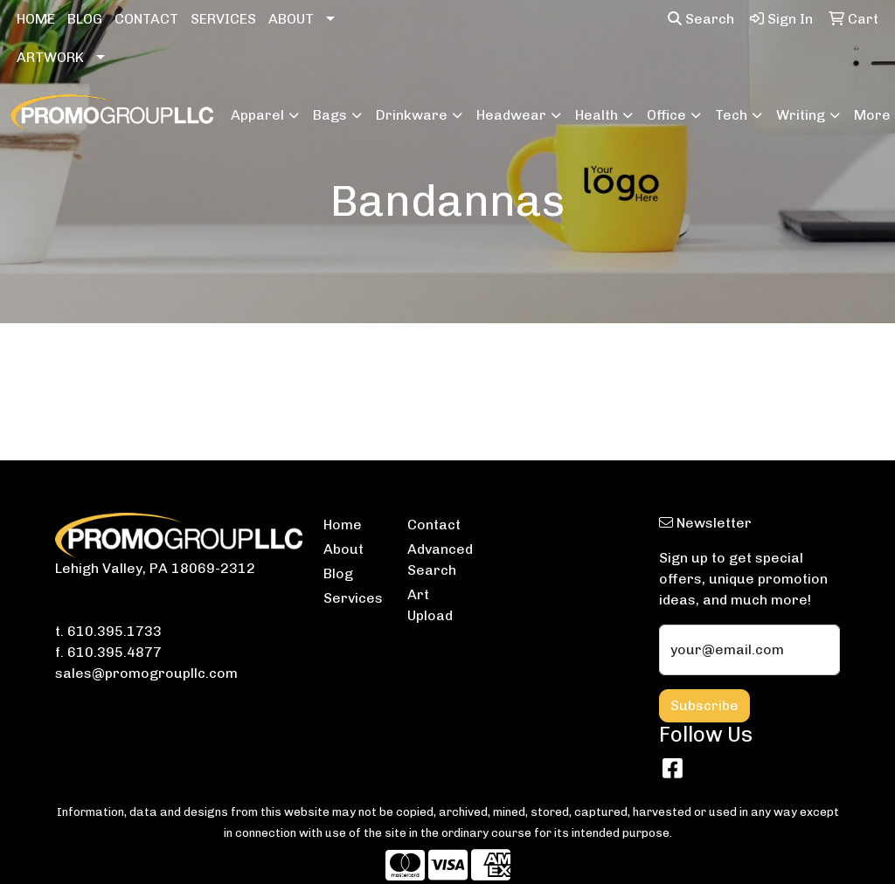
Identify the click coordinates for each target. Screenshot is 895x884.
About (343, 549)
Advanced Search (438, 559)
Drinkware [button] (412, 115)
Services (353, 598)
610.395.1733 (114, 631)
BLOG (84, 18)
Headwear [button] (511, 115)
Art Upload (430, 605)
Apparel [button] (257, 115)
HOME (36, 18)
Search (701, 18)
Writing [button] (800, 115)
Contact (434, 524)
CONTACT (146, 18)
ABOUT (291, 18)
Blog (338, 573)
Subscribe (704, 705)
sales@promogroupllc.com (146, 673)
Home (342, 524)
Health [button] (596, 115)
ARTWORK (50, 57)
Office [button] (666, 115)
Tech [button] (731, 115)
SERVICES (223, 18)
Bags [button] (330, 115)
